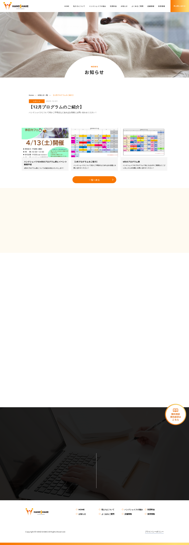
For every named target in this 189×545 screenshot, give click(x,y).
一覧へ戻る (94, 179)
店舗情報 (150, 6)
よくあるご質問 (137, 6)
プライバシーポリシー (154, 531)
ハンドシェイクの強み (97, 6)
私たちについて (79, 6)
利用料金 (113, 6)
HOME (66, 6)
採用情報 (161, 6)
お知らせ (124, 6)
